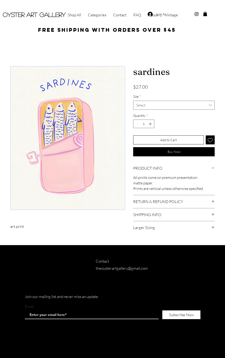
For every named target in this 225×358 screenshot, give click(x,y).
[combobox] (174, 105)
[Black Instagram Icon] (196, 14)
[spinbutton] (144, 124)
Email (29, 306)
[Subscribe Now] (181, 314)
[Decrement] (137, 124)
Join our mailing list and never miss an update (61, 296)
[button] (205, 13)
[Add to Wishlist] (210, 139)
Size (137, 96)
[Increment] (151, 124)
